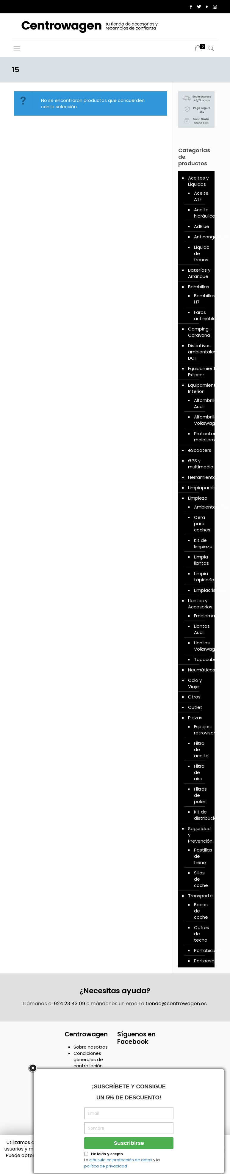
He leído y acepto (107, 1164)
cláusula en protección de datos (120, 1170)
